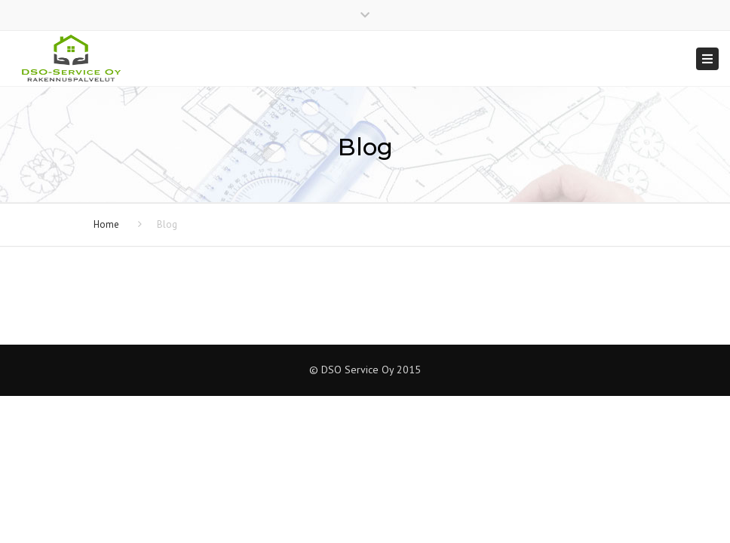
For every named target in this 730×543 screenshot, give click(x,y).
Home (106, 224)
